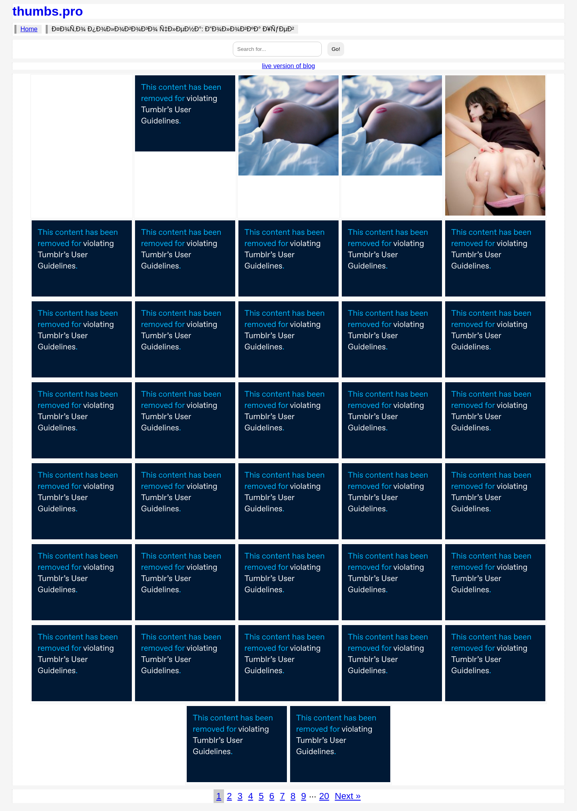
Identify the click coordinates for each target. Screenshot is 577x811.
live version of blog (288, 66)
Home (29, 29)
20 (324, 796)
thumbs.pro (47, 11)
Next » (348, 796)
